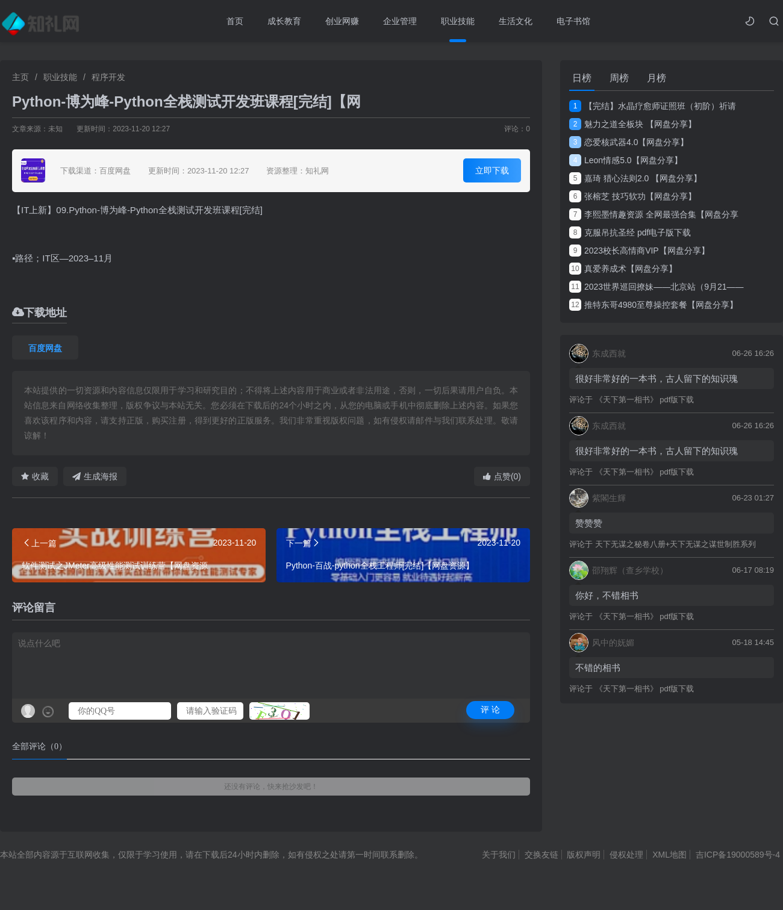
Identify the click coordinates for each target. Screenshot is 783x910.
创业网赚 (342, 21)
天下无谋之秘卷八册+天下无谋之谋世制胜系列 (675, 544)
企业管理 (400, 21)
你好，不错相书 (606, 595)
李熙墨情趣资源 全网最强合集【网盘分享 (653, 214)
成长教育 (284, 21)
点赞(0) (502, 476)
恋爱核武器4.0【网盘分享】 (628, 142)
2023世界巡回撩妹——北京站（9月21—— (656, 286)
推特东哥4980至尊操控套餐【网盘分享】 (653, 305)
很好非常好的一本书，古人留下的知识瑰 (656, 378)
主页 (20, 77)
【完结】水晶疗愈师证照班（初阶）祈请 (652, 106)
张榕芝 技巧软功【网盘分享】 (632, 196)
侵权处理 (626, 854)
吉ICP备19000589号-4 (738, 854)
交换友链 (541, 854)
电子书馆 (573, 21)
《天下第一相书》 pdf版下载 (644, 399)
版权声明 (584, 854)
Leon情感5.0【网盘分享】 (625, 160)
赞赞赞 (588, 523)
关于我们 (499, 854)
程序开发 (108, 77)
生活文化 (515, 21)
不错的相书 (597, 667)
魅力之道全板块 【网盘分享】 (632, 124)
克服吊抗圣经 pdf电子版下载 (630, 232)
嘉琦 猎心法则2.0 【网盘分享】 (635, 178)
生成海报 (94, 476)
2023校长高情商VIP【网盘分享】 (639, 250)
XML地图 (669, 854)
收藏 (35, 476)
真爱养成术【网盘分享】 (623, 268)
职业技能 (458, 21)
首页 (234, 21)
